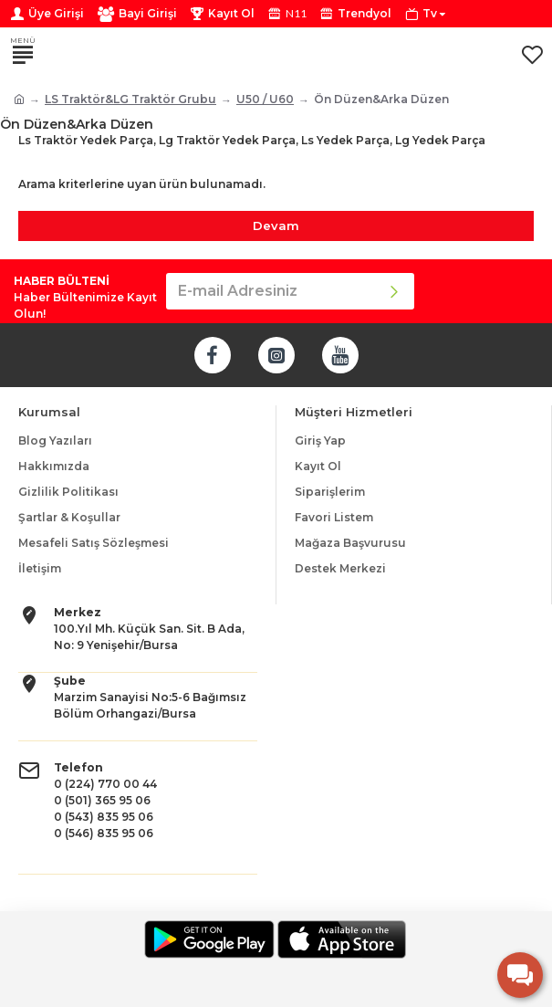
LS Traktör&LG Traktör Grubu (130, 99)
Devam (276, 225)
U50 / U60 (265, 99)
